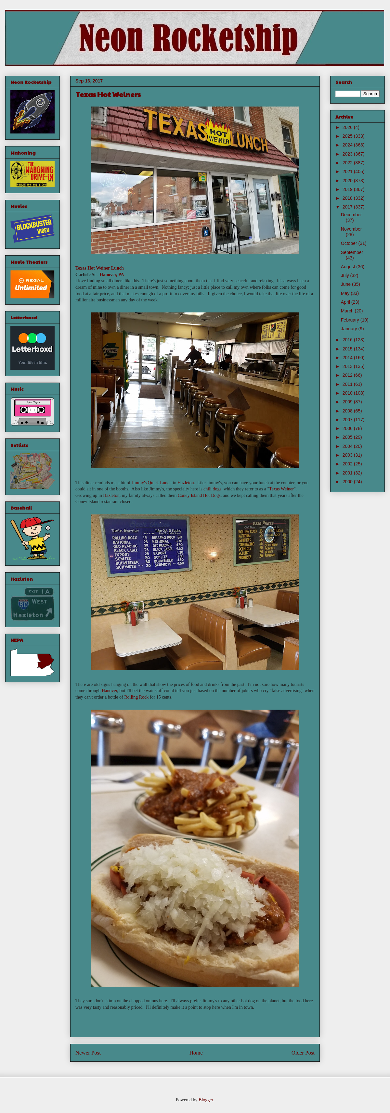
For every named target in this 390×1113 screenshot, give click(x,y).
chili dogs (212, 489)
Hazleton (185, 482)
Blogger (206, 1099)
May (346, 293)
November (351, 229)
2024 (348, 144)
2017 (348, 206)
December (351, 214)
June (346, 284)
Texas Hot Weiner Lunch (99, 268)
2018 (348, 198)
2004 (348, 446)
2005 (348, 437)
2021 (348, 171)
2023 (348, 154)
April (346, 302)
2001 (348, 472)
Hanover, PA (111, 274)
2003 (348, 455)
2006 (348, 428)
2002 (348, 463)
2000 (348, 481)
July (345, 275)
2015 (348, 348)
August (348, 266)
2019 (348, 189)
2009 (348, 401)
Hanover (109, 690)
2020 (348, 180)
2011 (348, 384)
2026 (348, 127)
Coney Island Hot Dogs (199, 495)
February (350, 320)
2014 (348, 357)
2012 (348, 375)
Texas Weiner (281, 489)
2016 (348, 339)
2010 (348, 393)
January (349, 328)
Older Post (303, 1053)
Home (196, 1053)
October (349, 243)
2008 (348, 410)
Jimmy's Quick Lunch (152, 482)
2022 (348, 162)
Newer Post (88, 1053)
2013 (348, 366)
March (348, 310)
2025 (348, 136)
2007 (348, 419)
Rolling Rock (136, 697)
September (352, 252)
